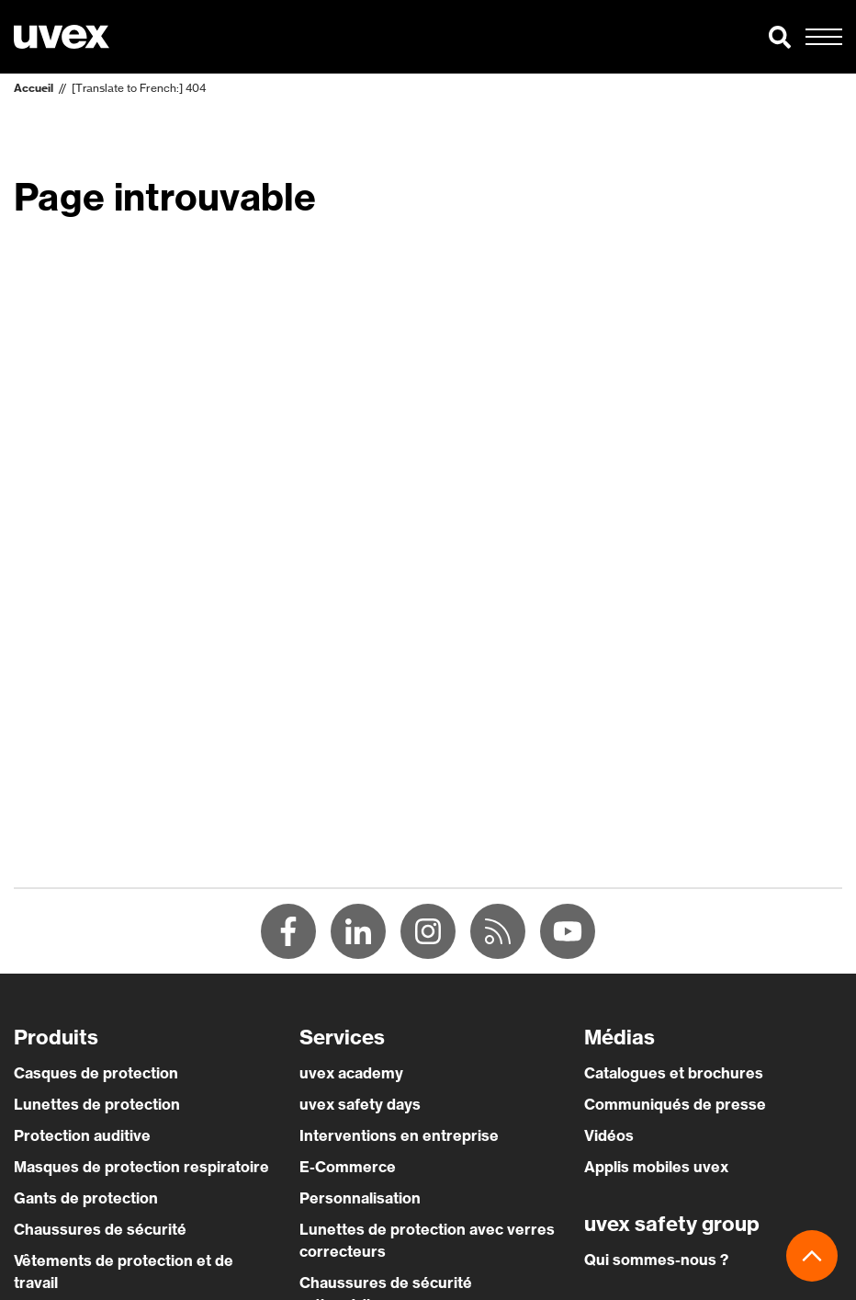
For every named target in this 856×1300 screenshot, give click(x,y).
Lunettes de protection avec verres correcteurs (427, 1240)
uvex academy (351, 1073)
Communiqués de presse (675, 1104)
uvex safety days (360, 1104)
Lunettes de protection (97, 1104)
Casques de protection (96, 1073)
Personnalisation (360, 1198)
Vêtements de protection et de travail (123, 1271)
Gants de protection (86, 1198)
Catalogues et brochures (673, 1073)
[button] (779, 36)
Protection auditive (82, 1135)
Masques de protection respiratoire (141, 1166)
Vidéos (609, 1135)
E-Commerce (347, 1166)
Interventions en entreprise (399, 1135)
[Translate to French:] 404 (139, 88)
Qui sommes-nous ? (656, 1259)
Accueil (33, 88)
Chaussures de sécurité (100, 1229)
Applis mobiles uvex (656, 1166)
